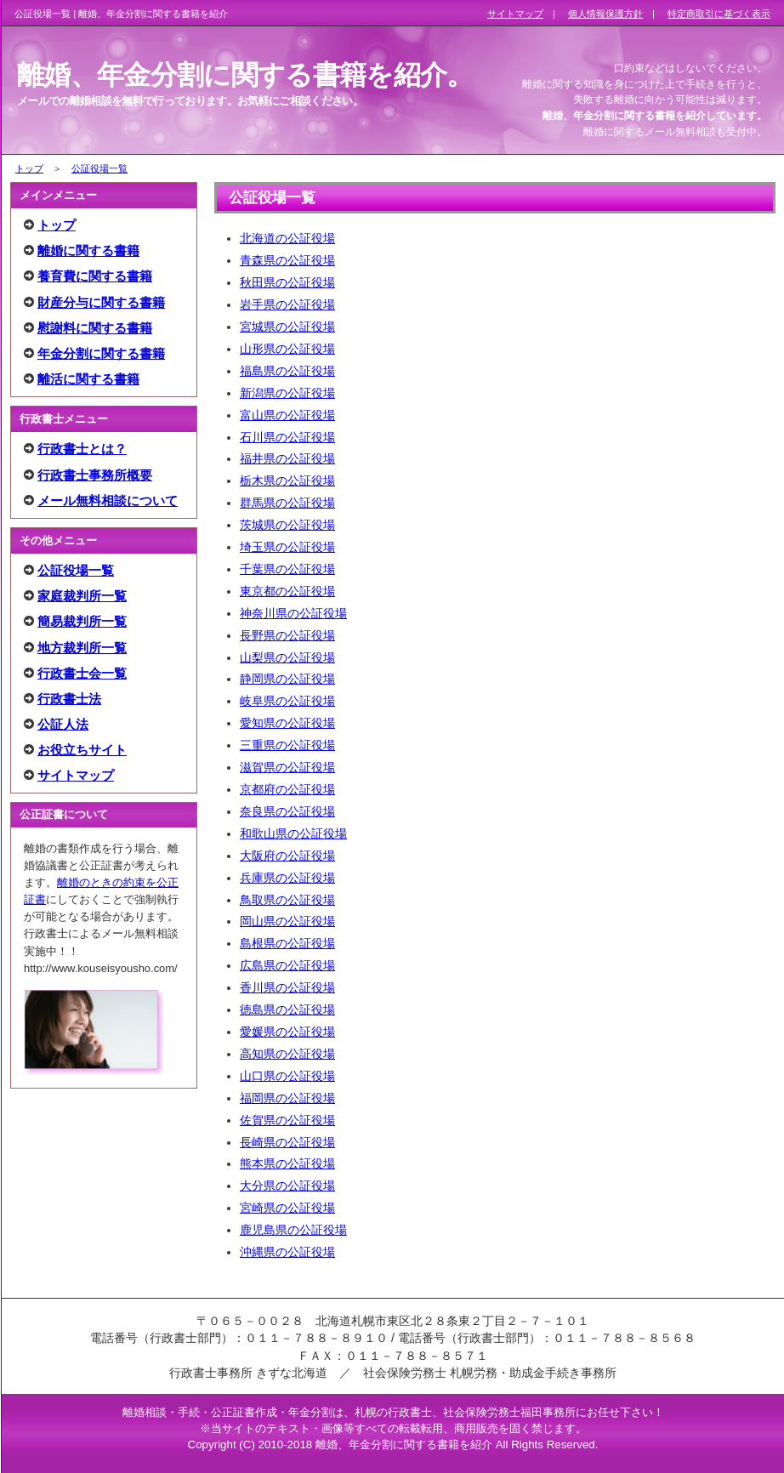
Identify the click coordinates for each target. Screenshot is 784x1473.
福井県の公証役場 (287, 458)
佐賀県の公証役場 (287, 1120)
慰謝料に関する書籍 (94, 328)
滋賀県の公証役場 (287, 767)
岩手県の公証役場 (287, 304)
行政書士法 (69, 698)
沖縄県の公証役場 (287, 1252)
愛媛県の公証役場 (287, 1031)
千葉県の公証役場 (287, 569)
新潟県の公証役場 (287, 393)
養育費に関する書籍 (94, 276)
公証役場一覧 (99, 168)
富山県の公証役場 (287, 415)
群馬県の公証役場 (287, 502)
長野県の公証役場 (287, 635)
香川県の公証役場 (287, 987)
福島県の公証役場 (287, 371)
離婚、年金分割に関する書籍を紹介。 (245, 75)
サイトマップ (75, 775)
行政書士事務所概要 (94, 475)
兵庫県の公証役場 (287, 877)
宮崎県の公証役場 (287, 1207)
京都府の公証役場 (287, 789)
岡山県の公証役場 (287, 921)
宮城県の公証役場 (287, 326)
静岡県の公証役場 (287, 678)
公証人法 (62, 724)
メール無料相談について (107, 500)
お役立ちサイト (82, 749)
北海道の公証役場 (287, 238)
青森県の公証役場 (287, 260)
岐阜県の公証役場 (287, 701)
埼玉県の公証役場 (287, 547)
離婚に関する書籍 (88, 250)
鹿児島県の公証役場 (293, 1230)
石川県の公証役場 (287, 437)
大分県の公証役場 (287, 1185)
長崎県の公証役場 (287, 1142)
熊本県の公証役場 (287, 1163)
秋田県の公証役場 (287, 282)
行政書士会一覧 (82, 673)
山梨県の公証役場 (287, 657)
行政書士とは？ (82, 448)
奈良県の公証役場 (287, 811)
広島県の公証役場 (287, 965)
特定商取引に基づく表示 (719, 14)
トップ (29, 168)
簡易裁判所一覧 (82, 621)
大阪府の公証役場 (287, 855)
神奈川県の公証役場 (293, 613)
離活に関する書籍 (88, 379)
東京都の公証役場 (287, 591)
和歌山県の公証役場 (293, 833)
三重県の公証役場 (287, 745)
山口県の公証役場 (287, 1076)
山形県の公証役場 (287, 348)
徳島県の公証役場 (287, 1009)
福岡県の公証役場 (287, 1098)
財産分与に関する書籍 (101, 302)
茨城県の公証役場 (287, 525)
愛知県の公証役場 (287, 723)
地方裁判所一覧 (82, 647)
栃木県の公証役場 (287, 480)
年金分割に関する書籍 (101, 353)
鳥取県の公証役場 (287, 900)
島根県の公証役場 (287, 943)
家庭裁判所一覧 (82, 596)
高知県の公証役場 (287, 1054)
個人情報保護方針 (605, 14)
